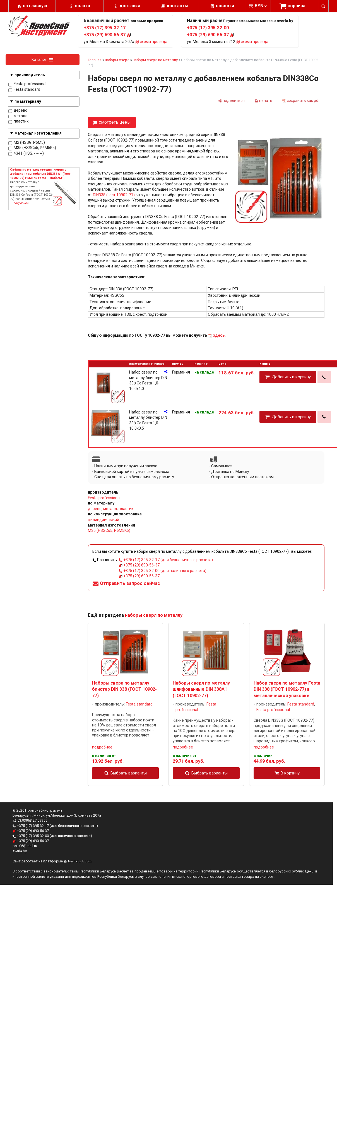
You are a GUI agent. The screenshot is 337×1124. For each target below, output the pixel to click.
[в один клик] (324, 377)
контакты (177, 5)
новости (225, 5)
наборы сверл (117, 60)
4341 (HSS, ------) (26, 153)
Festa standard (24, 89)
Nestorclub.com (80, 861)
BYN (261, 5)
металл (17, 116)
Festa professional (27, 84)
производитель (30, 75)
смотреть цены (115, 122)
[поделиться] (231, 100)
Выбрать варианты (128, 773)
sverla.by (20, 851)
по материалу (28, 101)
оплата (82, 5)
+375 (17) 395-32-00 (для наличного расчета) (162, 570)
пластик (18, 121)
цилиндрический (103, 519)
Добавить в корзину (291, 376)
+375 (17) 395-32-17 (105, 27)
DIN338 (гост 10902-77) (114, 195)
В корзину (290, 773)
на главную (35, 5)
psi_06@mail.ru (25, 846)
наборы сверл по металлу (155, 60)
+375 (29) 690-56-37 (107, 34)
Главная (95, 60)
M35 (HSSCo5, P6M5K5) (32, 148)
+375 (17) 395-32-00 (208, 27)
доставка (129, 5)
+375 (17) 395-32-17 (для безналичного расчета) (166, 560)
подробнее (102, 747)
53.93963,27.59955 (32, 820)
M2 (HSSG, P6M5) (26, 142)
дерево (17, 110)
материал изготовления (38, 133)
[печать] (263, 100)
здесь (219, 335)
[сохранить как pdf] (301, 100)
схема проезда (151, 41)
